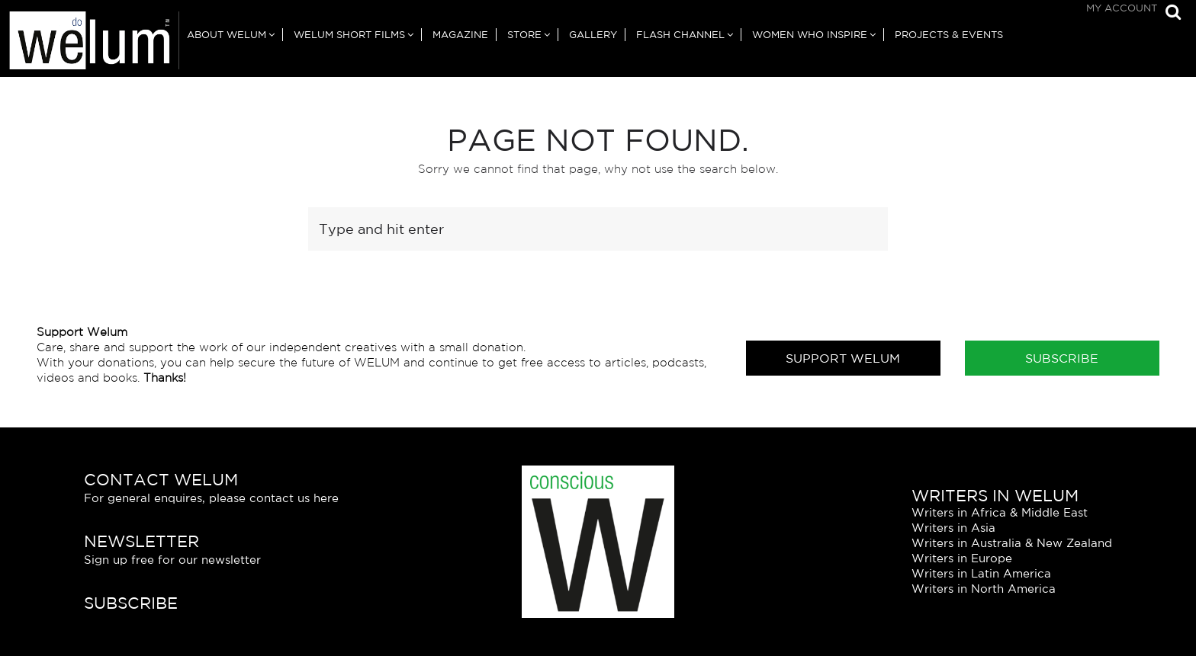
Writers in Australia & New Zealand (1011, 542)
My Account (1121, 8)
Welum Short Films (349, 34)
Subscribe (1061, 358)
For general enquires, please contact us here (211, 497)
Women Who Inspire (809, 34)
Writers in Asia (953, 527)
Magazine (460, 34)
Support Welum (843, 358)
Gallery (593, 34)
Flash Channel (680, 34)
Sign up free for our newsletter (172, 559)
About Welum (226, 34)
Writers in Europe (961, 558)
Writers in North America (983, 588)
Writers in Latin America (981, 573)
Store (524, 34)
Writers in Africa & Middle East (999, 512)
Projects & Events (949, 34)
